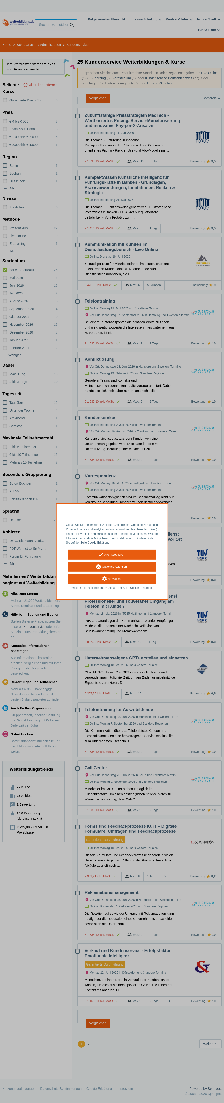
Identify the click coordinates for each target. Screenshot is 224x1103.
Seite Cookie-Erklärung (95, 542)
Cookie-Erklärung (141, 587)
